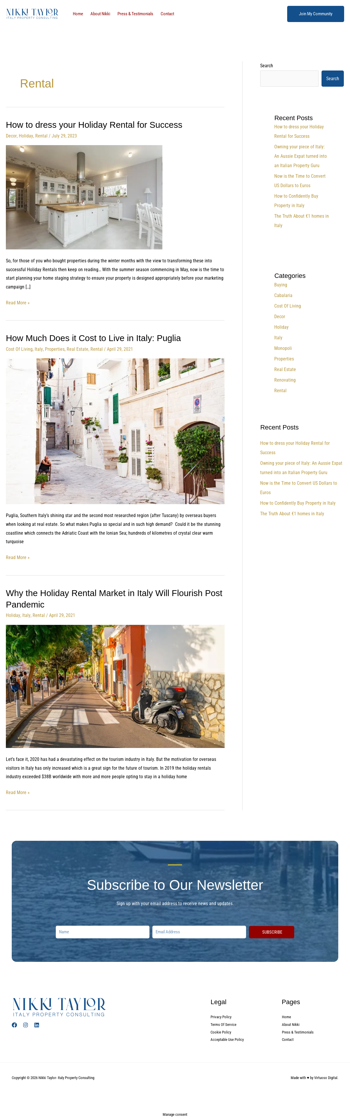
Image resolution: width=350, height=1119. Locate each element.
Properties (54, 348)
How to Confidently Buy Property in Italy (298, 503)
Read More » (18, 301)
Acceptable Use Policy (228, 1039)
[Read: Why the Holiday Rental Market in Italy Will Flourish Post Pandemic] (115, 685)
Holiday (25, 135)
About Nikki (95, 13)
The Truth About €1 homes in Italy (292, 513)
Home (76, 13)
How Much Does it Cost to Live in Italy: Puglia (95, 338)
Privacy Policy (222, 1016)
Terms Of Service (224, 1023)
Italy (39, 348)
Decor (11, 135)
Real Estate (77, 348)
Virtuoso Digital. (326, 1077)
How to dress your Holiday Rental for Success (95, 125)
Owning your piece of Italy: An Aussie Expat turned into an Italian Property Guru (300, 156)
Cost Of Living (19, 348)
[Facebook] (14, 1023)
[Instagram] (25, 1023)
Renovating (285, 380)
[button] (315, 14)
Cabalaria (283, 295)
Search (266, 65)
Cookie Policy (221, 1031)
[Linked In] (36, 1023)
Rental (41, 135)
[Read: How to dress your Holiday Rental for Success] (84, 196)
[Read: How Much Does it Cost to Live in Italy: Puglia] (115, 430)
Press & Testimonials (127, 13)
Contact (156, 13)
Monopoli (283, 348)
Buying (280, 285)
